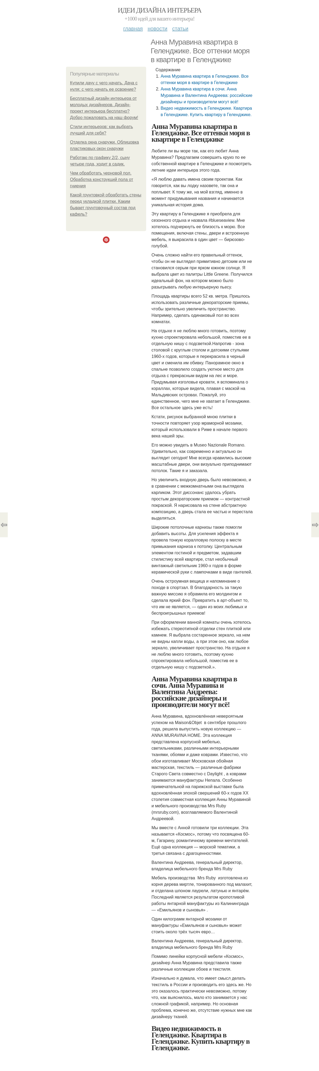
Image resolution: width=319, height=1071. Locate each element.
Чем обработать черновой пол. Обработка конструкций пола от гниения (101, 179)
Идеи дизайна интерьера (159, 10)
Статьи (180, 28)
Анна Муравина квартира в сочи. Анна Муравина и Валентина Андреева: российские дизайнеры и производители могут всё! (206, 95)
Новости (157, 28)
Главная (133, 28)
